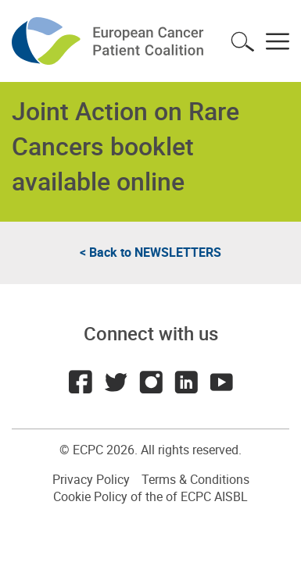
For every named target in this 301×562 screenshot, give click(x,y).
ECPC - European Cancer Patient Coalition (109, 41)
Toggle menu (277, 41)
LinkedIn (186, 381)
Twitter (115, 381)
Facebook (80, 381)
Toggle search (242, 41)
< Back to (150, 252)
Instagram (151, 381)
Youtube (221, 381)
